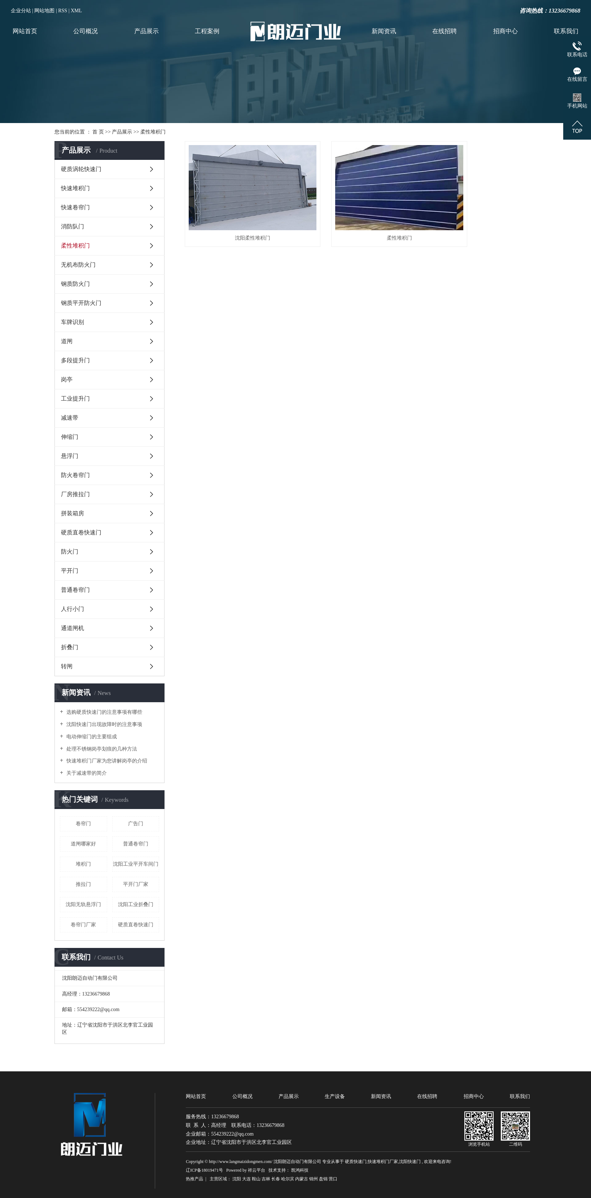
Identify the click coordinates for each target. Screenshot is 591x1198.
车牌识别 (72, 322)
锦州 (313, 1178)
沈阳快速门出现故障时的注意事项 (103, 724)
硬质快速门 (356, 1161)
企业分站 (21, 10)
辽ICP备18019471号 (204, 1170)
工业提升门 (75, 398)
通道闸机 (72, 628)
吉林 (266, 1178)
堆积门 (83, 864)
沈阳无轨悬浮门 (83, 904)
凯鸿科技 (299, 1170)
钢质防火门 (75, 284)
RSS (62, 10)
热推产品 (194, 1178)
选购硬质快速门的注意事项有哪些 (103, 712)
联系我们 (566, 31)
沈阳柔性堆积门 (239, 221)
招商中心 (505, 31)
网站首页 (25, 31)
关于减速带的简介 (86, 773)
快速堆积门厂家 (383, 1161)
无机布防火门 (78, 265)
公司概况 (85, 31)
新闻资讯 (384, 31)
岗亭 (67, 379)
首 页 (98, 132)
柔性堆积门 (153, 132)
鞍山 (256, 1178)
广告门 (135, 823)
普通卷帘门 (75, 590)
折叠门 (69, 647)
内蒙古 (301, 1178)
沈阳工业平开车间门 (135, 864)
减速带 (69, 418)
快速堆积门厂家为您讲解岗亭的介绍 (106, 761)
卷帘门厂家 (83, 924)
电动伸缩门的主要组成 (91, 736)
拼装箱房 (72, 513)
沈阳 (236, 1178)
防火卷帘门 (75, 475)
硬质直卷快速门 (81, 532)
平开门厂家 (135, 884)
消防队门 (72, 226)
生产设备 (335, 1096)
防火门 (69, 551)
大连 (246, 1178)
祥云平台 (256, 1170)
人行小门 (72, 609)
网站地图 (44, 10)
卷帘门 (83, 823)
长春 (275, 1178)
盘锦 (323, 1178)
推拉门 (83, 884)
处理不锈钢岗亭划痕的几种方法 (101, 749)
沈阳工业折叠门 (135, 904)
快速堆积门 (75, 188)
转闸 (67, 666)
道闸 (67, 341)
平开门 (69, 571)
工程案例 (207, 31)
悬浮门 (69, 456)
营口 (333, 1178)
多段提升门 (75, 360)
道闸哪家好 (83, 844)
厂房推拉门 (75, 494)
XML (76, 10)
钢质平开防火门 (81, 303)
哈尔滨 (287, 1178)
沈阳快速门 (410, 1161)
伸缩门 (69, 437)
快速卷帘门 (75, 207)
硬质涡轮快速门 (81, 169)
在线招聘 (444, 31)
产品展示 (146, 31)
